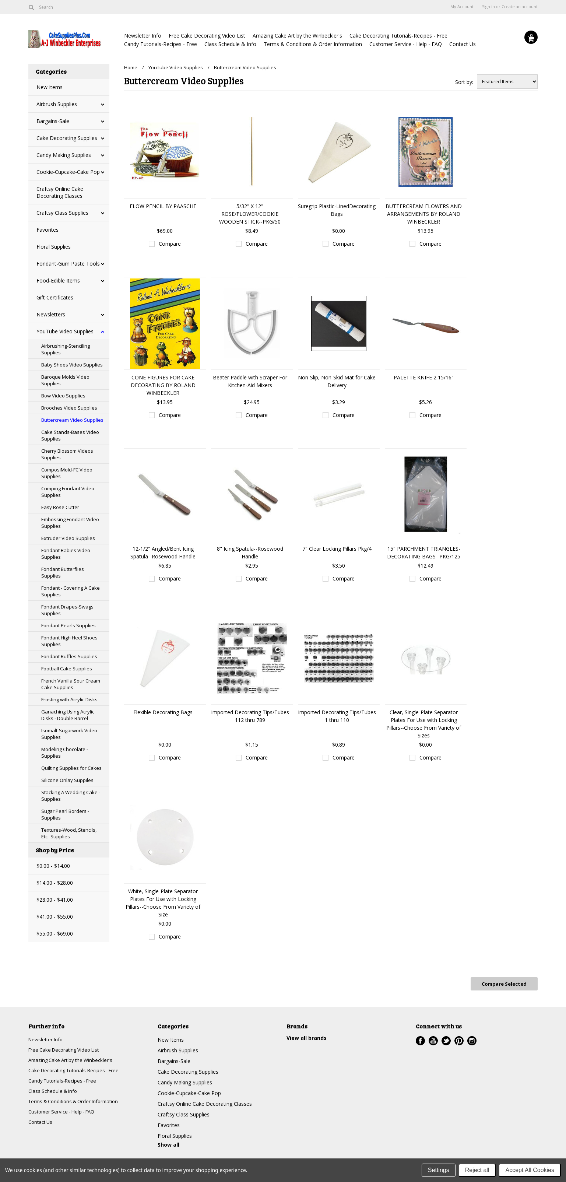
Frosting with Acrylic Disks (69, 699)
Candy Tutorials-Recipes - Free (160, 44)
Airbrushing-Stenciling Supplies (65, 349)
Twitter (446, 1039)
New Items (49, 87)
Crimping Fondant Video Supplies (67, 491)
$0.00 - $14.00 (53, 865)
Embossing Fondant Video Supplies (70, 522)
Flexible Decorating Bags (163, 712)
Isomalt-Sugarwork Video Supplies (69, 733)
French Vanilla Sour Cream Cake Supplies (70, 684)
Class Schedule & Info (230, 44)
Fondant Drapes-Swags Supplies (67, 610)
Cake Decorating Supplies (66, 137)
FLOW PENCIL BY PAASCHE (163, 206)
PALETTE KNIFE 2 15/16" (424, 377)
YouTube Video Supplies (65, 331)
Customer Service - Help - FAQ (405, 44)
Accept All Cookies (529, 1170)
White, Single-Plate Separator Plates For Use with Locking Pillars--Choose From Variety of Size (163, 903)
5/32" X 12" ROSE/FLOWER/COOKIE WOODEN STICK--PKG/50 (250, 214)
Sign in (488, 6)
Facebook (420, 1039)
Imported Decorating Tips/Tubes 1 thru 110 (337, 716)
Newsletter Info (142, 35)
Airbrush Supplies (56, 104)
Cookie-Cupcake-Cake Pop (68, 171)
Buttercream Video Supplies (72, 420)
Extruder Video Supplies (68, 538)
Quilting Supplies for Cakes (71, 768)
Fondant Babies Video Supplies (65, 553)
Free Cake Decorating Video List (207, 35)
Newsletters (50, 314)
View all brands (306, 1035)
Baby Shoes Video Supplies (72, 364)
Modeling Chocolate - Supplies (64, 752)
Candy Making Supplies (63, 154)
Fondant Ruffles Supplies (69, 656)
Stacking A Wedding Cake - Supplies (70, 795)
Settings (438, 1170)
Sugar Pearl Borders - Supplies (65, 814)
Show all (168, 1142)
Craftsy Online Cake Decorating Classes (59, 192)
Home (130, 67)
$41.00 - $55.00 (54, 916)
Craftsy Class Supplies (62, 212)
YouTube (433, 1039)
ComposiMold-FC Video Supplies (66, 473)
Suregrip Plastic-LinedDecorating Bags (337, 210)
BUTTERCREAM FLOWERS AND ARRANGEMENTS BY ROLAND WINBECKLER (424, 214)
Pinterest (459, 1039)
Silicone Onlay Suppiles (67, 780)
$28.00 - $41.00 (54, 899)
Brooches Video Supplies (69, 407)
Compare (170, 243)
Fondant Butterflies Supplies (62, 572)
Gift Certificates (54, 297)
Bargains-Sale (52, 121)
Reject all (477, 1170)
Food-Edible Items (58, 280)
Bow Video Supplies (63, 395)
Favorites (47, 229)
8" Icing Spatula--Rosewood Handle (250, 552)
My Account (462, 6)
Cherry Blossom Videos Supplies (67, 454)
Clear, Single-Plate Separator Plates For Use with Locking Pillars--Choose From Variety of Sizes (423, 724)
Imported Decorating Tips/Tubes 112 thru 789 (250, 716)
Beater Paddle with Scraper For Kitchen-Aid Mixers (250, 381)
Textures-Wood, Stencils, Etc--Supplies (68, 833)
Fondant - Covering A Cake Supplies (70, 591)
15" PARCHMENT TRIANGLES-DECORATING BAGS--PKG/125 (423, 552)
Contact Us (462, 44)
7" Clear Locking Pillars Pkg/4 (337, 548)
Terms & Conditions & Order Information (313, 44)
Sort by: (464, 81)
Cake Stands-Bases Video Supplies (70, 435)
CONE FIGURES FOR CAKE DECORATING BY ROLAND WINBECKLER (163, 385)
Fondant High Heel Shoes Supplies (69, 641)
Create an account (520, 6)
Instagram (472, 1039)
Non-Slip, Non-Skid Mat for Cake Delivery (337, 381)
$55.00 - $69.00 (54, 933)
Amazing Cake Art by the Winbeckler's (297, 35)
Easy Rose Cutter (60, 507)
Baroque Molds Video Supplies (65, 380)
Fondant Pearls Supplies (68, 625)
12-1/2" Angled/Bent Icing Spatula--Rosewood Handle (163, 552)
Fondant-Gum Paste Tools (68, 263)
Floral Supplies (53, 246)
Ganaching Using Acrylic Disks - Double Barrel (67, 715)
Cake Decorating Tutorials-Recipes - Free (398, 35)
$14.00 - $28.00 (54, 882)
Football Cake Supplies (66, 668)
